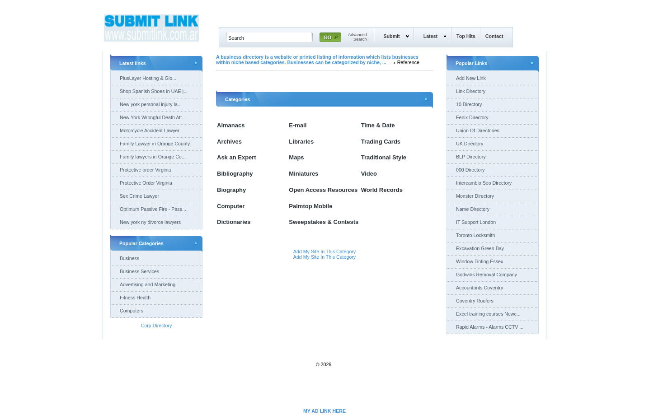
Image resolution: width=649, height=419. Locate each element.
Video (369, 173)
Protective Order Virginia (146, 183)
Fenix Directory (472, 117)
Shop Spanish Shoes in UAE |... (154, 91)
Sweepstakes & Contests (323, 222)
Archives (229, 141)
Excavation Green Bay (480, 248)
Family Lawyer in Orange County (155, 143)
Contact (494, 36)
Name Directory (472, 209)
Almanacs (231, 125)
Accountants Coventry (479, 287)
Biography (231, 189)
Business (129, 258)
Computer (231, 206)
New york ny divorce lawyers (150, 222)
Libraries (301, 141)
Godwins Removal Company (486, 274)
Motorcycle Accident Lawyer (149, 130)
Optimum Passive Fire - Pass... (153, 209)
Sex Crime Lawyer (139, 196)
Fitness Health (135, 297)
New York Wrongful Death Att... (153, 117)
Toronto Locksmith (475, 235)
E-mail (297, 125)
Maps (296, 157)
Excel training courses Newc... (488, 314)
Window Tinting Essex (479, 261)
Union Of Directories (477, 130)
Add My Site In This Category (324, 251)
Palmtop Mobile (310, 206)
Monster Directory (475, 196)
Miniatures (303, 173)
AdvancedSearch (357, 37)
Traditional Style (383, 157)
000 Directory (470, 169)
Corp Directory (156, 325)
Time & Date (378, 125)
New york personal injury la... (151, 104)
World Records (382, 189)
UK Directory (469, 143)
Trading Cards (380, 141)
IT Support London (476, 222)
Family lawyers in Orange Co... (153, 156)
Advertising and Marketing (147, 284)
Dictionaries (233, 222)
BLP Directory (471, 156)
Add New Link (471, 78)
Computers (131, 310)
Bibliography (235, 173)
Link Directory (470, 91)
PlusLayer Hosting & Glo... (148, 78)
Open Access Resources (323, 189)
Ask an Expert (236, 157)
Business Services (139, 271)
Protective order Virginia (145, 169)
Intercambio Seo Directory (484, 183)
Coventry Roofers (475, 300)
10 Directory (469, 104)
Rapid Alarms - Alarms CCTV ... (489, 327)
